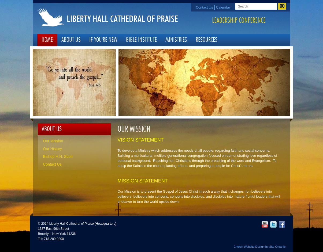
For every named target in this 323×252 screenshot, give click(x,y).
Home (47, 40)
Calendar (223, 7)
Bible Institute (141, 40)
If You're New (103, 40)
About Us (71, 40)
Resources (206, 40)
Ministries (176, 40)
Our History (52, 149)
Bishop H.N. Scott (58, 156)
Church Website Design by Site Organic (259, 246)
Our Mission (53, 141)
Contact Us (204, 7)
